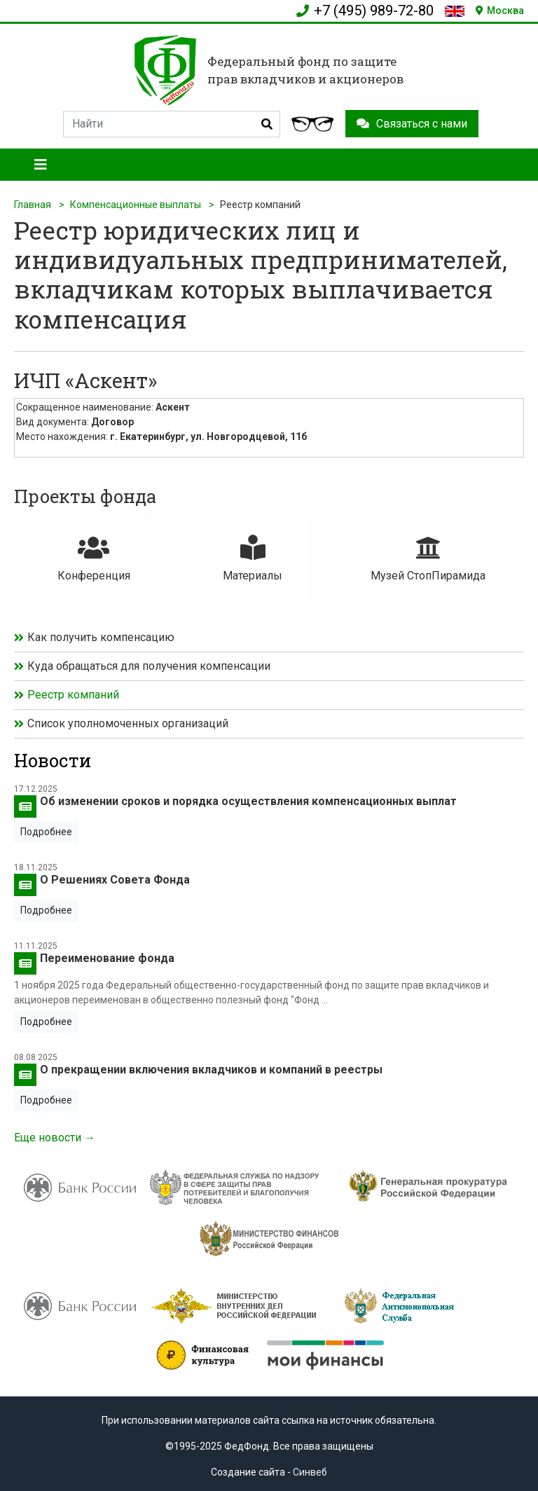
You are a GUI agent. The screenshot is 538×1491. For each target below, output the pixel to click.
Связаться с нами (412, 123)
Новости (52, 760)
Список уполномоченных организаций (127, 723)
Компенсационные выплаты (135, 204)
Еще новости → (54, 1137)
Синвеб (310, 1472)
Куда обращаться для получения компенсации (148, 666)
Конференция (93, 558)
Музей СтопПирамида (428, 558)
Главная (32, 204)
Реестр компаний (73, 694)
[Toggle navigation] (40, 164)
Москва (500, 10)
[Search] (171, 124)
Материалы (253, 558)
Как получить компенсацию (100, 637)
